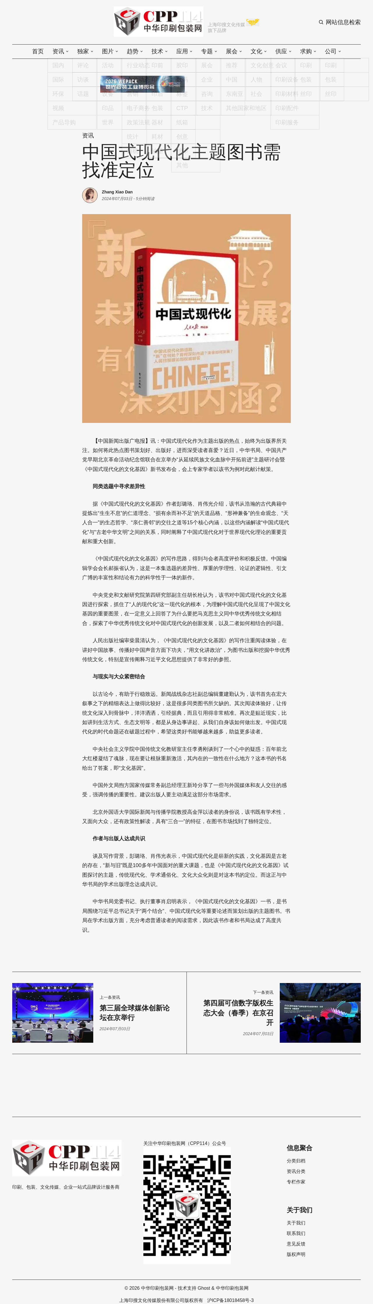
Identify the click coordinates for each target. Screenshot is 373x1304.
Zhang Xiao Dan (117, 192)
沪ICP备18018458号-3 (230, 1300)
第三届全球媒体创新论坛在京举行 (135, 1013)
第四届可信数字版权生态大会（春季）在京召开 (238, 1012)
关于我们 (296, 1223)
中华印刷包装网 (157, 1288)
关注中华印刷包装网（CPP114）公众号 (184, 1143)
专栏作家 (296, 1182)
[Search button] (340, 22)
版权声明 (296, 1254)
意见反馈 (296, 1244)
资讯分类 (296, 1171)
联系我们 (296, 1233)
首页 (38, 51)
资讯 (88, 135)
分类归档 (296, 1161)
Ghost (204, 1288)
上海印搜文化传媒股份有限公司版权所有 (161, 1300)
